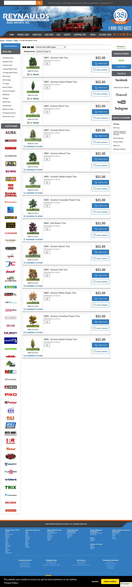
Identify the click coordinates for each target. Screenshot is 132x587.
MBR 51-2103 (33, 71)
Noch (27, 536)
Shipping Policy (25, 565)
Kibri (26, 534)
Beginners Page (8, 109)
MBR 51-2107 (33, 95)
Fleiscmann (8, 534)
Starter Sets (7, 102)
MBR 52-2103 (33, 283)
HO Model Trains (8, 58)
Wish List (87, 3)
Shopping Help (51, 562)
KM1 (6, 551)
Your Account (77, 3)
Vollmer (27, 537)
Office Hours (111, 565)
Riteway (92, 539)
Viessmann (115, 533)
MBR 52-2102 (33, 260)
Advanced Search (10, 46)
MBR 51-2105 (33, 190)
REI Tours (116, 128)
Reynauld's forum (8, 116)
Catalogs (5, 98)
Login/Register (81, 562)
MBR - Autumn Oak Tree (56, 270)
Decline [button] (95, 581)
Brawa (7, 536)
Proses (27, 546)
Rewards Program (119, 149)
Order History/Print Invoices (81, 565)
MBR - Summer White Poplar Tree (60, 177)
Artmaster (50, 536)
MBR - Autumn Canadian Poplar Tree (62, 316)
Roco (6, 533)
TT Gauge (6, 83)
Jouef (7, 547)
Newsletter (95, 3)
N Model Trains (8, 61)
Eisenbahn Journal (96, 533)
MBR (16, 40)
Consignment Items (9, 113)
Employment (111, 566)
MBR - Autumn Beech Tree (57, 246)
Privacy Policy (118, 142)
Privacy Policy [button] (11, 583)
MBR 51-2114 (33, 236)
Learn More (121, 67)
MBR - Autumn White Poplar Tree (60, 293)
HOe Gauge (6, 76)
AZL (6, 548)
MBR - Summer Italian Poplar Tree (60, 82)
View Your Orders (24, 563)
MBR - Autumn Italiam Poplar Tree (60, 339)
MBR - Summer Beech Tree (57, 153)
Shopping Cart (107, 3)
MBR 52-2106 (33, 329)
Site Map (110, 568)
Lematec (69, 536)
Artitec (27, 547)
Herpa (92, 545)
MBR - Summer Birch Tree (56, 130)
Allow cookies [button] (110, 581)
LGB (6, 541)
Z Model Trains (7, 65)
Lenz (113, 537)
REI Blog (116, 124)
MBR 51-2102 (33, 167)
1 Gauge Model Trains (10, 69)
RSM (26, 540)
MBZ (26, 544)
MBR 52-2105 (33, 306)
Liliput (7, 537)
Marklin (7, 531)
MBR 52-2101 (33, 119)
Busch (27, 543)
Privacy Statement (25, 566)
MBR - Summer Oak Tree (56, 58)
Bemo (7, 544)
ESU (113, 536)
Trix (6, 540)
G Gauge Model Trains (10, 72)
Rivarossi (8, 545)
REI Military (50, 531)
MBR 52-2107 (33, 353)
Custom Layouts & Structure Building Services (119, 133)
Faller (27, 533)
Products (9, 40)
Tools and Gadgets (9, 91)
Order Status (67, 3)
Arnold (7, 550)
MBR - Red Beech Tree (55, 223)
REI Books (6, 94)
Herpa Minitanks (52, 533)
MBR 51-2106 (33, 213)
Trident (49, 538)
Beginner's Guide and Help (51, 565)
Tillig (6, 543)
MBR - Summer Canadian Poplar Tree (62, 200)
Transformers (7, 105)
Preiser (27, 538)
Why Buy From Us (54, 3)
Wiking (92, 547)
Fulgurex (69, 534)
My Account (81, 563)
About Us (110, 562)
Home (2, 40)
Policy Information (51, 563)
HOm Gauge (7, 80)
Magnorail (8, 552)
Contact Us (24, 562)
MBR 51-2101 (33, 144)
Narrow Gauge (7, 87)
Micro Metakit (71, 533)
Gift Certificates (118, 138)
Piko (6, 538)
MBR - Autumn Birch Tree (56, 106)
